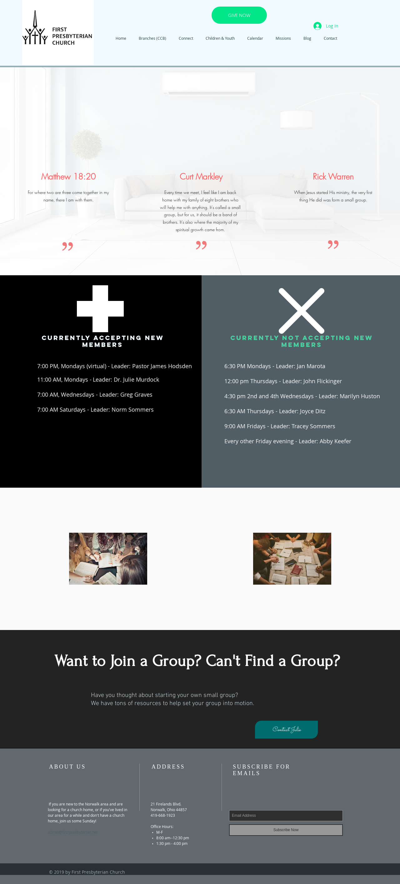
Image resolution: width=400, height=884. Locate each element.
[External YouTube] (201, 122)
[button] (185, 38)
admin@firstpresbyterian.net (73, 832)
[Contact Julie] (286, 730)
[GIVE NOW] (239, 15)
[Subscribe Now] (286, 830)
